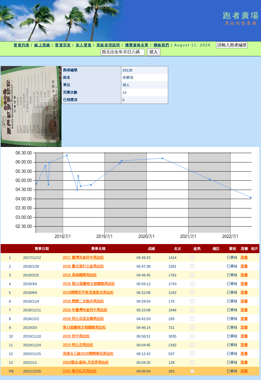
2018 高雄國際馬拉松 (80, 275)
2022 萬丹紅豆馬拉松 (80, 371)
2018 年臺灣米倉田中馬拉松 (85, 310)
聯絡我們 (161, 45)
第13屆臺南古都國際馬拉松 (84, 327)
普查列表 (21, 45)
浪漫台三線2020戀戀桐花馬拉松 (88, 353)
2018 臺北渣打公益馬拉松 (83, 266)
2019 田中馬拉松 (76, 336)
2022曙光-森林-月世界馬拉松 (86, 362)
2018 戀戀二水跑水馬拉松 (83, 301)
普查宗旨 (63, 45)
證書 (244, 257)
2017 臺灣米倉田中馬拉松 (83, 257)
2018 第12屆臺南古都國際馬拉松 (89, 283)
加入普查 (83, 45)
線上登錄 (42, 45)
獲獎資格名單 (137, 45)
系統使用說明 (108, 45)
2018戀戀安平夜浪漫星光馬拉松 (88, 292)
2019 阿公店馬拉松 (78, 345)
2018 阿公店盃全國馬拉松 (83, 318)
